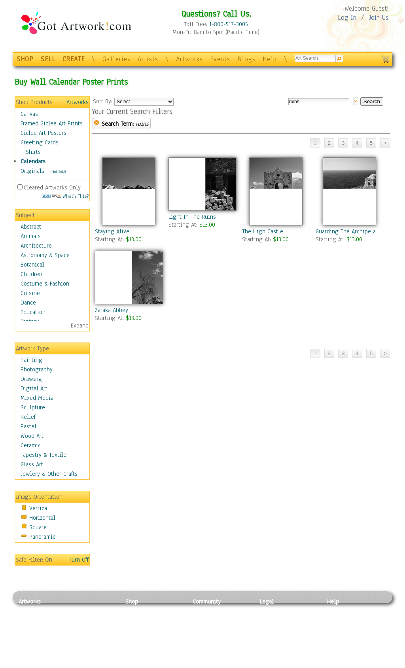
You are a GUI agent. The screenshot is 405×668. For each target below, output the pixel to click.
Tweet (335, 664)
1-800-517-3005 (228, 24)
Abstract (31, 227)
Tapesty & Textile (92, 646)
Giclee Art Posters (43, 133)
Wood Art (32, 436)
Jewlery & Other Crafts (49, 474)
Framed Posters (144, 619)
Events (220, 59)
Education (33, 312)
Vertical (39, 508)
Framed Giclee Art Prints (52, 123)
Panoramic (42, 537)
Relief (28, 417)
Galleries (116, 59)
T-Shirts (31, 152)
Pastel (28, 426)
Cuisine (30, 293)
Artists (148, 59)
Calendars (33, 161)
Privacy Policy (277, 610)
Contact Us (340, 610)
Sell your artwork (215, 646)
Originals (32, 171)
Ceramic (31, 445)
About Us (338, 628)
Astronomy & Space (45, 255)
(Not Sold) (58, 171)
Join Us (378, 17)
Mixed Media (37, 398)
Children (31, 274)
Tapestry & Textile (43, 455)
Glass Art (32, 464)
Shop (131, 602)
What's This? (65, 196)
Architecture (36, 246)
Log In (347, 17)
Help (270, 59)
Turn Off (79, 560)
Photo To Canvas (146, 610)
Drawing (31, 379)
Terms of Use (276, 619)
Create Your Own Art (150, 664)
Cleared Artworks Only (52, 187)
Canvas (29, 114)
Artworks (189, 59)
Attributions (273, 628)
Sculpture (33, 407)
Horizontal (42, 518)
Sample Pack (343, 619)
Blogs (246, 59)
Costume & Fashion (45, 284)
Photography (37, 369)
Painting (31, 360)
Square (38, 527)
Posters (134, 628)
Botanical (32, 265)
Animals (31, 236)
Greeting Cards (40, 142)
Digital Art (34, 388)
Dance (28, 303)
